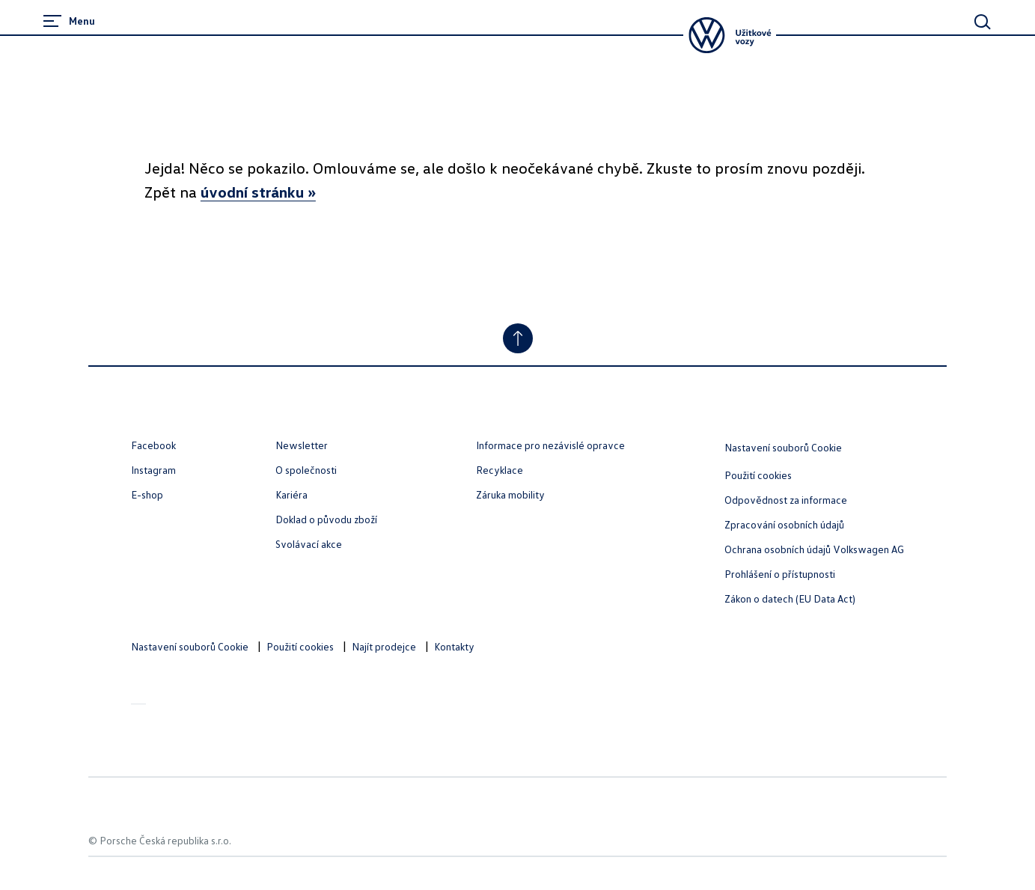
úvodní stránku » (258, 192)
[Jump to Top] (518, 338)
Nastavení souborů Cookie (783, 447)
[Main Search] (983, 22)
